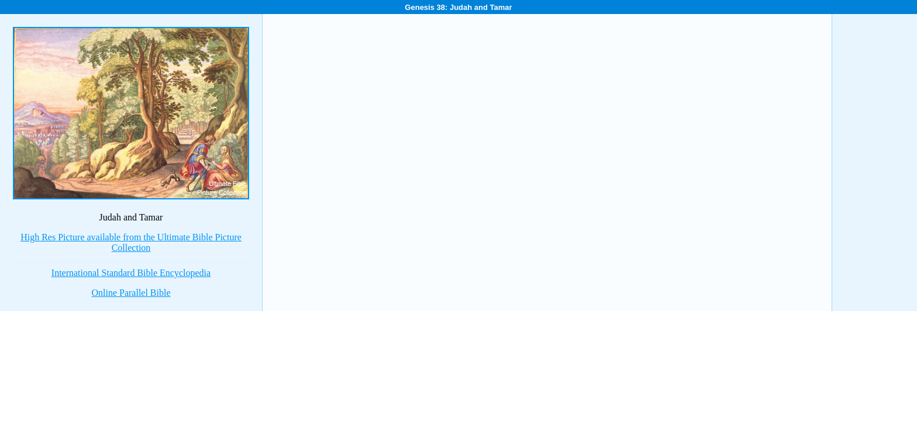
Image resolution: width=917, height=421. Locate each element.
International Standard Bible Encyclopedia (131, 273)
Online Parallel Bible (130, 293)
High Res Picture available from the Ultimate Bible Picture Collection (131, 242)
